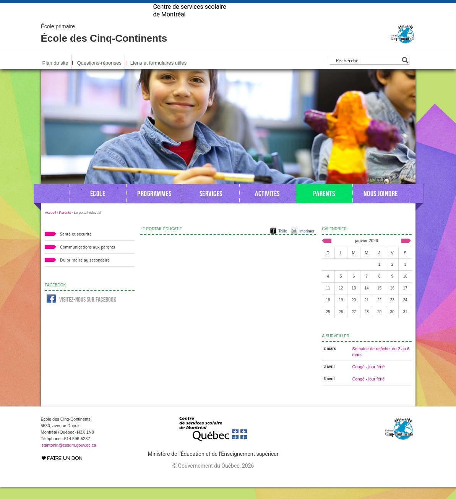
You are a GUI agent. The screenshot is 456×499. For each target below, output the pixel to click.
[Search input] (367, 72)
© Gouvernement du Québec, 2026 (213, 478)
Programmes (154, 206)
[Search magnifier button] (405, 72)
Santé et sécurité (76, 246)
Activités (267, 206)
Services (211, 206)
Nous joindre (381, 206)
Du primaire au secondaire (85, 272)
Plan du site (55, 75)
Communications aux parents (87, 259)
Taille (282, 243)
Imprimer (306, 243)
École (97, 206)
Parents (324, 206)
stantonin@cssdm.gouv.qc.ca (69, 457)
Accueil (50, 225)
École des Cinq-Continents (104, 46)
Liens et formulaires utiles (158, 75)
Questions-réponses (99, 75)
